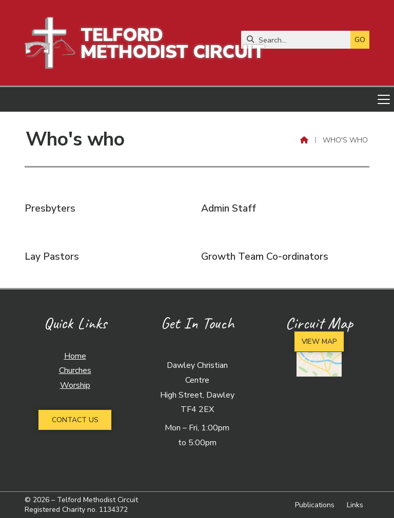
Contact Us (75, 420)
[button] (197, 99)
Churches (75, 370)
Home (75, 356)
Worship (75, 385)
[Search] (298, 40)
